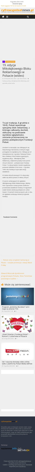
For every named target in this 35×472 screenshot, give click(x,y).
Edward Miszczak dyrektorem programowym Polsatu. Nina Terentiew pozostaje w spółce (16, 276)
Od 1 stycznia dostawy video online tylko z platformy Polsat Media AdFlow (17, 363)
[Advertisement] (17, 40)
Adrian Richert (23, 78)
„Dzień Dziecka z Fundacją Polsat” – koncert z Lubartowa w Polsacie (15, 335)
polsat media (11, 83)
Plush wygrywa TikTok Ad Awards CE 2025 (13, 6)
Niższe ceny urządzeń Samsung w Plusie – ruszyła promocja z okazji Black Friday (16, 262)
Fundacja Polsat (10, 62)
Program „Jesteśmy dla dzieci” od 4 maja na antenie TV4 (15, 308)
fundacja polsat (6, 81)
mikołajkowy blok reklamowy (18, 81)
